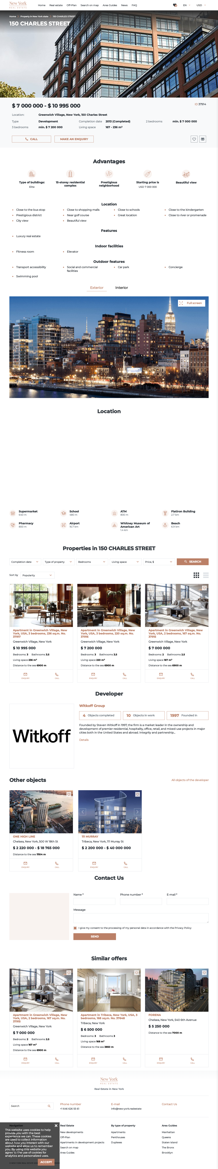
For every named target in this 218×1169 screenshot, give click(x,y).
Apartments (118, 1132)
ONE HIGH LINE (24, 836)
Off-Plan (65, 1137)
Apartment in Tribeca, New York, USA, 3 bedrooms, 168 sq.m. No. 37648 (109, 1016)
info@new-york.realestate (126, 1108)
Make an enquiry (74, 139)
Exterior (96, 288)
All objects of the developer (190, 780)
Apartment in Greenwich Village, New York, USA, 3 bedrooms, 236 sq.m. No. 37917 (40, 633)
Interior (121, 288)
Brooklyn (167, 1152)
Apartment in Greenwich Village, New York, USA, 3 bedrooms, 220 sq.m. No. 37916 (108, 633)
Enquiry (25, 678)
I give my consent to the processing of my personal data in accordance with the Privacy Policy (135, 927)
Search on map (69, 1147)
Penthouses (118, 1137)
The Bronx (168, 1147)
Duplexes (116, 1142)
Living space (119, 561)
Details (84, 740)
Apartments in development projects (82, 1142)
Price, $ (149, 561)
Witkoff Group (92, 706)
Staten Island (169, 1142)
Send (95, 936)
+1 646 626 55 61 (69, 1108)
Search (195, 561)
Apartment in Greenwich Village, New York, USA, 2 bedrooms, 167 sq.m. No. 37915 (176, 633)
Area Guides (67, 1152)
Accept (46, 1162)
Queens (166, 1137)
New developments (71, 1132)
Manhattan (168, 1132)
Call (34, 139)
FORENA (155, 1015)
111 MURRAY (90, 836)
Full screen (194, 303)
